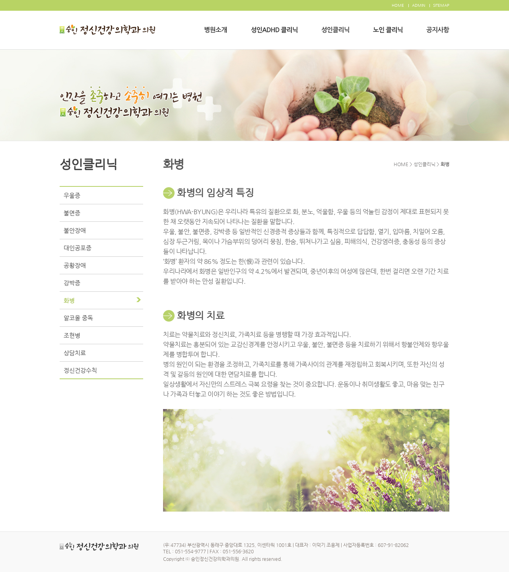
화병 (69, 300)
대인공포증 (77, 247)
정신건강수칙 (80, 370)
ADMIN (418, 5)
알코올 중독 (78, 317)
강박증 (72, 282)
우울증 (72, 195)
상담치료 (75, 352)
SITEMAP (441, 5)
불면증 (72, 212)
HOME (398, 5)
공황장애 (75, 265)
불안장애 (75, 230)
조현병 (72, 335)
